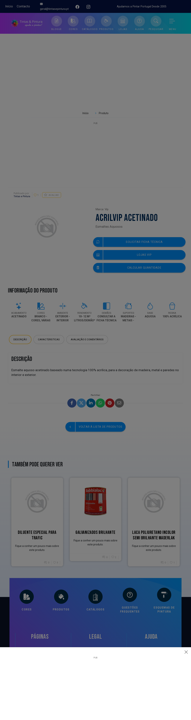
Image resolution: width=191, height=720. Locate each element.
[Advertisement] (95, 685)
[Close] (186, 652)
